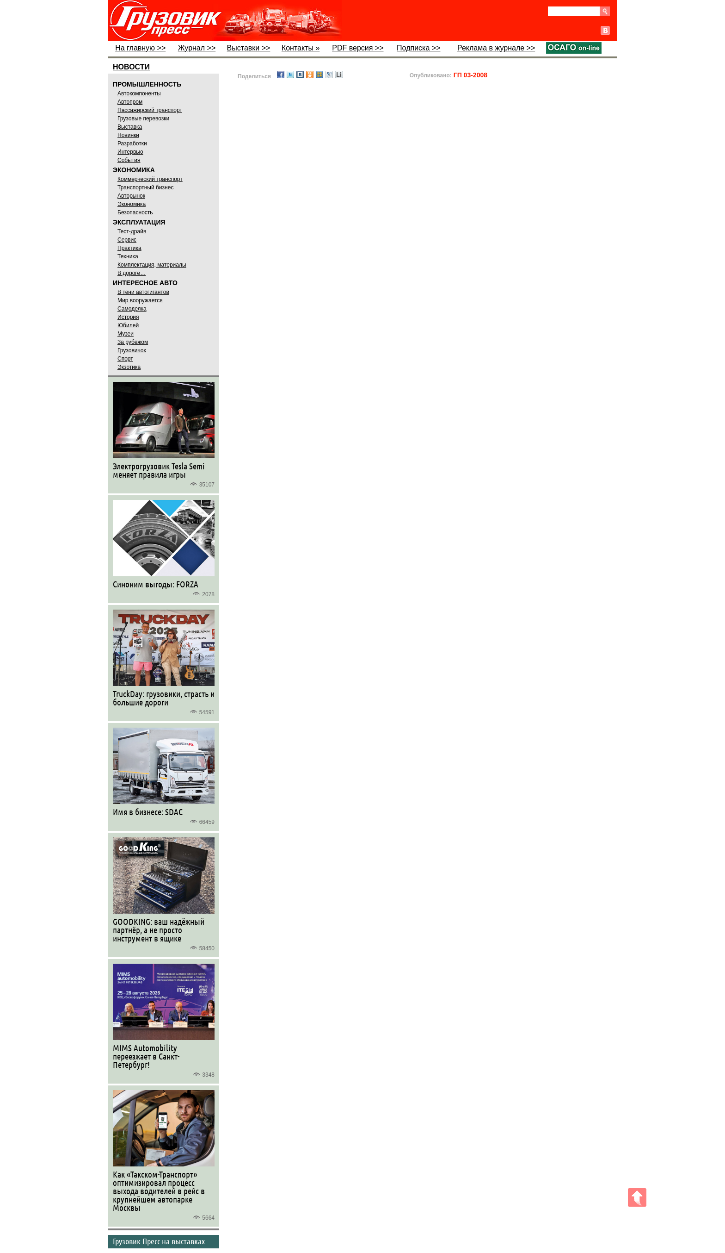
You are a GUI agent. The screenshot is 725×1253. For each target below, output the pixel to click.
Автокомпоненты (139, 93)
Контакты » (300, 48)
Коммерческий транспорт (150, 179)
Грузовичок (131, 350)
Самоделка (132, 308)
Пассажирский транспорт (149, 110)
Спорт (125, 358)
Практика (129, 248)
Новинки (128, 135)
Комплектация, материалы (151, 265)
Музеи (125, 333)
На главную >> (140, 48)
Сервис (126, 240)
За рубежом (132, 342)
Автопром (129, 102)
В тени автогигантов (143, 292)
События (129, 160)
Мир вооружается (140, 300)
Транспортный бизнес (145, 187)
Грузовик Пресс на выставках (159, 1241)
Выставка (129, 127)
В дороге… (131, 273)
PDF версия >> (357, 48)
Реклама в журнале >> (496, 48)
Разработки (132, 143)
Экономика (131, 204)
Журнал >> (197, 48)
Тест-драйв (131, 231)
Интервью (130, 152)
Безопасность (135, 212)
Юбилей (128, 325)
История (128, 317)
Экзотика (129, 367)
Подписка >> (418, 48)
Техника (127, 256)
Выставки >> (248, 48)
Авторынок (131, 196)
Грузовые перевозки (143, 118)
